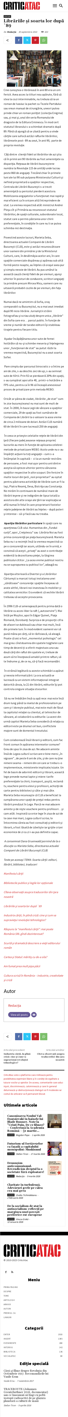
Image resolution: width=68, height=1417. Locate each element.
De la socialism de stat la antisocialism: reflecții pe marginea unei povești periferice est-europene (25, 1210)
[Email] (34, 1014)
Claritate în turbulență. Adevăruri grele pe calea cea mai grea (25, 1188)
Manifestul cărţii (13, 873)
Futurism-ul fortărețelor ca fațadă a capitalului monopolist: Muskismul (25, 1146)
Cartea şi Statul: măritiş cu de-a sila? (25, 957)
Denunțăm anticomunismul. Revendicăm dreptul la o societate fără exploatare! (25, 1167)
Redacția (11, 31)
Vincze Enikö (22, 1219)
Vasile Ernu (9, 1380)
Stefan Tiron (22, 1154)
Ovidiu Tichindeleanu (26, 1195)
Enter (7, 16)
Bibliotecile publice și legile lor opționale (28, 883)
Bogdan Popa (22, 1135)
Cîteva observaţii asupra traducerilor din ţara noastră (50, 1057)
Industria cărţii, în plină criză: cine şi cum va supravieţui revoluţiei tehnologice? (17, 1058)
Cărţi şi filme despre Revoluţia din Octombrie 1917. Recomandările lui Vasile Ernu (26, 1374)
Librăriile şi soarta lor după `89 (23, 906)
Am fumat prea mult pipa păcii (22, 966)
